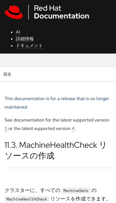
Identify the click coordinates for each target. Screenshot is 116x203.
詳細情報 (25, 39)
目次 (8, 74)
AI (18, 32)
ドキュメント (29, 45)
